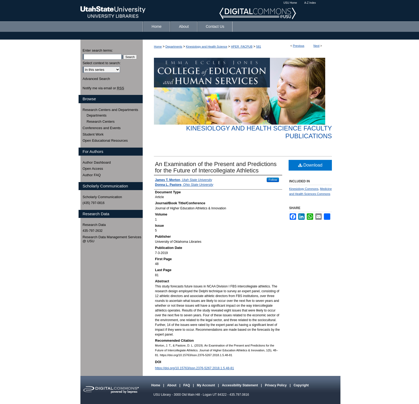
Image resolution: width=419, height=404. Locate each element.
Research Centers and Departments (110, 110)
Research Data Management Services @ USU (112, 239)
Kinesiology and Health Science (206, 46)
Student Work (93, 134)
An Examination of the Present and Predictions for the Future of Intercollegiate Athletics (216, 167)
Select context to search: (102, 63)
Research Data (94, 225)
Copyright (301, 385)
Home (158, 46)
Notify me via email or (103, 88)
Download (310, 165)
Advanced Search (96, 79)
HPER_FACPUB (242, 46)
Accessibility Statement (240, 385)
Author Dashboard (97, 162)
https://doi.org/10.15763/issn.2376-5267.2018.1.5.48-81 (194, 368)
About (172, 385)
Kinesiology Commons (303, 188)
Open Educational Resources (105, 140)
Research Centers (101, 122)
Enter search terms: (98, 50)
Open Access (93, 169)
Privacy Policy (276, 385)
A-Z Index (310, 2)
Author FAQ (92, 175)
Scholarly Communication (102, 197)
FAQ (187, 385)
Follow (273, 179)
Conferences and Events (102, 128)
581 (258, 46)
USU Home (290, 2)
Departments (173, 46)
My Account (206, 385)
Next (316, 45)
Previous (298, 45)
